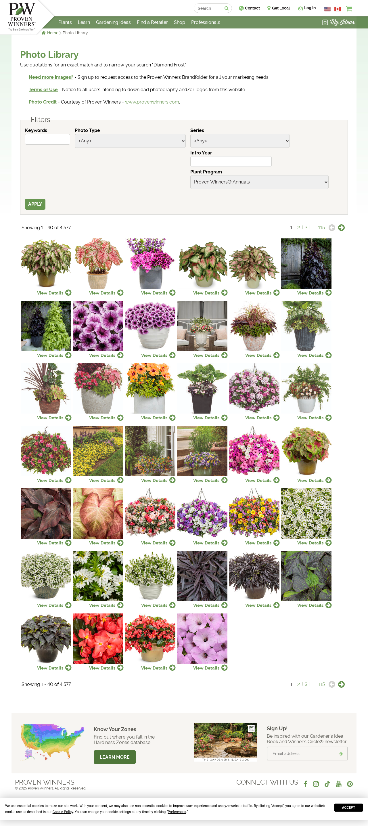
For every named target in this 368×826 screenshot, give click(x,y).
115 (321, 227)
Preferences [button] (177, 812)
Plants (65, 22)
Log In (310, 7)
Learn (84, 22)
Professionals (205, 22)
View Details (50, 293)
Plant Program (206, 172)
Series (197, 130)
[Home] (21, 17)
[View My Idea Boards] (338, 23)
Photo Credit (43, 102)
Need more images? (51, 77)
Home (52, 32)
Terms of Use (43, 89)
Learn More (115, 757)
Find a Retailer (152, 22)
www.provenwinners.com (152, 102)
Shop (179, 22)
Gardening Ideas (113, 22)
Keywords (36, 130)
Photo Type (87, 130)
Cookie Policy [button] (63, 812)
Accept (348, 808)
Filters (40, 119)
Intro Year (201, 153)
